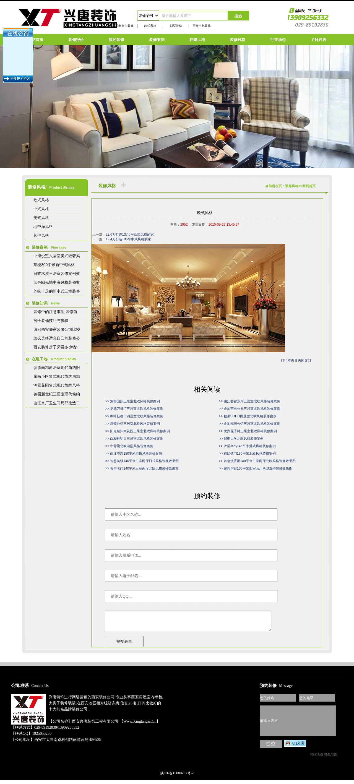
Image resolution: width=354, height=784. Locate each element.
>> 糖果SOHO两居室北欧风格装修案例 (248, 416)
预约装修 (116, 39)
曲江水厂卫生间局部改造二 (56, 403)
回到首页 (309, 186)
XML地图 (330, 758)
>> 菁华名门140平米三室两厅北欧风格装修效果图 (142, 468)
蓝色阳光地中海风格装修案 (56, 282)
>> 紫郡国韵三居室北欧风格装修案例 (132, 401)
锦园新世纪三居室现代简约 (56, 394)
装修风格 (237, 39)
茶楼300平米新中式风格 (54, 264)
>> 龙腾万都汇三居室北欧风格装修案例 (134, 409)
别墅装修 (176, 25)
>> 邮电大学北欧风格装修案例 (241, 439)
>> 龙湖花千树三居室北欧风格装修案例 (248, 431)
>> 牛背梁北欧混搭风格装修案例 (129, 446)
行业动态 (278, 39)
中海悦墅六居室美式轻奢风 (56, 256)
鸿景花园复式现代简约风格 (56, 385)
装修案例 (157, 39)
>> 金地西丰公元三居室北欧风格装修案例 (249, 409)
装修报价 (76, 39)
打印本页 (287, 360)
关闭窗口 (304, 360)
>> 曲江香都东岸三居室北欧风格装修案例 (249, 401)
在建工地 (197, 39)
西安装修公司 (102, 701)
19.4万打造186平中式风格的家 (128, 239)
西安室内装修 (124, 25)
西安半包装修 (201, 25)
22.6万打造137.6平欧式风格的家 (129, 234)
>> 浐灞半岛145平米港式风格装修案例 (247, 446)
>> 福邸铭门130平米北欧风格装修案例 (247, 453)
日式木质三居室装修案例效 (56, 273)
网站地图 (316, 758)
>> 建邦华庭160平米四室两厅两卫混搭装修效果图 (255, 468)
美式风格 (41, 217)
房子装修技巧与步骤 (50, 320)
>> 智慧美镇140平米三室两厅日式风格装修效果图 (142, 461)
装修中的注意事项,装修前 (55, 311)
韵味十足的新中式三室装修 (56, 291)
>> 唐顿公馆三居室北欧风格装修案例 (132, 424)
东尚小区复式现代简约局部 (56, 376)
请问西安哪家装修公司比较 (56, 329)
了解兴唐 (318, 39)
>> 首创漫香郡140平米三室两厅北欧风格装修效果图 (257, 461)
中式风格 (41, 209)
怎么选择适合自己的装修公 (56, 338)
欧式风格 (150, 25)
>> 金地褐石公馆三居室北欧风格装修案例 (249, 424)
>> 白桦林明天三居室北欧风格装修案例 (134, 439)
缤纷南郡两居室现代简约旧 (56, 367)
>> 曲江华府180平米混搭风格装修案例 (133, 453)
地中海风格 (43, 226)
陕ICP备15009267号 (177, 659)
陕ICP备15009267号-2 (177, 777)
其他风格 (41, 235)
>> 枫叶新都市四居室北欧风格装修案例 (134, 416)
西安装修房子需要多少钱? (55, 347)
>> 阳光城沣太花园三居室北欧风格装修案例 (137, 431)
